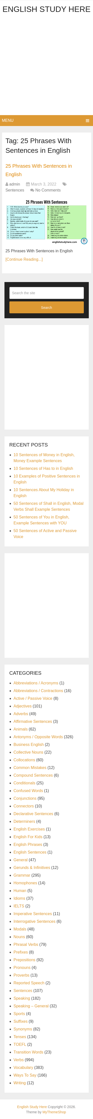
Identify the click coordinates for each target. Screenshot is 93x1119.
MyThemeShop (54, 1112)
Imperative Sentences (33, 914)
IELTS (19, 906)
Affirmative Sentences (33, 721)
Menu (8, 120)
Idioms (19, 898)
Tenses (20, 1037)
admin (14, 184)
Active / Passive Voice (33, 698)
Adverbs (21, 714)
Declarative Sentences (33, 814)
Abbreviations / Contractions (38, 691)
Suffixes (21, 1021)
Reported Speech (29, 983)
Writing (20, 1083)
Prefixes (21, 952)
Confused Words (28, 791)
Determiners (24, 821)
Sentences (14, 190)
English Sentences (30, 852)
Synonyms (23, 1029)
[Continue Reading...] (24, 259)
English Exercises (29, 829)
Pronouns (22, 967)
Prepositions (24, 960)
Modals (20, 929)
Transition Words (28, 1052)
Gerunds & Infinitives (32, 867)
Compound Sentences (33, 775)
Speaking (22, 998)
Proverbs (22, 975)
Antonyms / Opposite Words (38, 737)
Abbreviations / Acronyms (36, 683)
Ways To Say (25, 1075)
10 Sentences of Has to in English (43, 468)
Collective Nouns (28, 752)
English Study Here (46, 9)
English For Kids (28, 837)
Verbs (19, 1060)
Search (46, 308)
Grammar (22, 875)
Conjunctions (25, 798)
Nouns (19, 937)
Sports (19, 1014)
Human (20, 891)
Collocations (24, 760)
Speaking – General (31, 1006)
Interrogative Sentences (35, 921)
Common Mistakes (30, 768)
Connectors (24, 806)
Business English (29, 744)
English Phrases (28, 844)
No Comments (48, 190)
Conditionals (24, 783)
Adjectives (23, 706)
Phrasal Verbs (26, 944)
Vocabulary (23, 1067)
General (21, 860)
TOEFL (20, 1044)
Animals (21, 729)
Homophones (25, 883)
